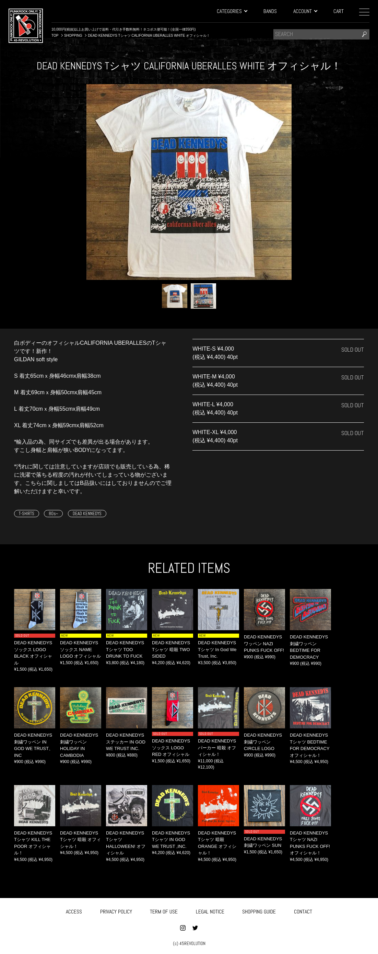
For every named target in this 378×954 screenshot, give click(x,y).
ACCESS (74, 910)
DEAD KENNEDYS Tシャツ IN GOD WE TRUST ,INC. (171, 839)
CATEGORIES (232, 11)
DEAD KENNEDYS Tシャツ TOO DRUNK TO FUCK (125, 649)
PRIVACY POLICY (116, 910)
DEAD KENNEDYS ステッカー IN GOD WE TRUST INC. (125, 741)
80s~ (53, 513)
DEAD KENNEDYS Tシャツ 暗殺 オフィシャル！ (80, 839)
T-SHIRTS (26, 513)
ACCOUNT (305, 11)
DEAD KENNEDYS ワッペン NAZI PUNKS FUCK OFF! (264, 643)
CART (338, 11)
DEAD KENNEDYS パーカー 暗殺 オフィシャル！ (217, 747)
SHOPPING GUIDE (259, 910)
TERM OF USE (164, 910)
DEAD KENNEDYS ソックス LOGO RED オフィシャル (171, 747)
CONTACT (303, 910)
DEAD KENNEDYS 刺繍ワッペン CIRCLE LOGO (263, 741)
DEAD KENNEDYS (87, 513)
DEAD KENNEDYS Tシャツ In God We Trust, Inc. (217, 649)
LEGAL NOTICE (210, 910)
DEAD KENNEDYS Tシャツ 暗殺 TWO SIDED (171, 649)
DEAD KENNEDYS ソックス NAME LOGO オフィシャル (80, 649)
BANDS (270, 11)
